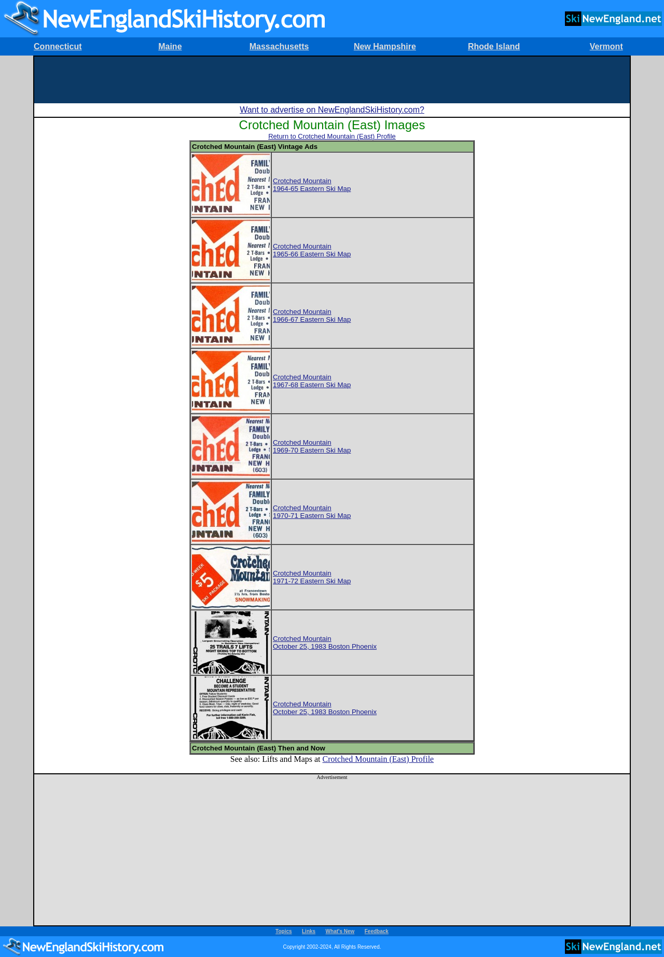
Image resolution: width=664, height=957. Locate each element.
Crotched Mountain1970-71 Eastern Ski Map (312, 511)
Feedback (377, 931)
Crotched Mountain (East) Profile (378, 759)
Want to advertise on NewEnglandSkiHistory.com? (332, 109)
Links (308, 931)
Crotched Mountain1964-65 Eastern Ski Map (312, 185)
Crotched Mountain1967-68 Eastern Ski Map (312, 381)
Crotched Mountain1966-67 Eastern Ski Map (312, 315)
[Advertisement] (332, 80)
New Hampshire (385, 46)
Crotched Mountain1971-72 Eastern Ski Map (312, 577)
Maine (170, 46)
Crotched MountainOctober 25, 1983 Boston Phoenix (325, 642)
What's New (340, 931)
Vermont (606, 46)
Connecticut (57, 46)
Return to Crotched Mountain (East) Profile (332, 136)
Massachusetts (279, 46)
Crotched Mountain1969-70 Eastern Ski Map (312, 446)
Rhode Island (494, 46)
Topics (283, 931)
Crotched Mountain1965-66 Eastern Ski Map (312, 250)
